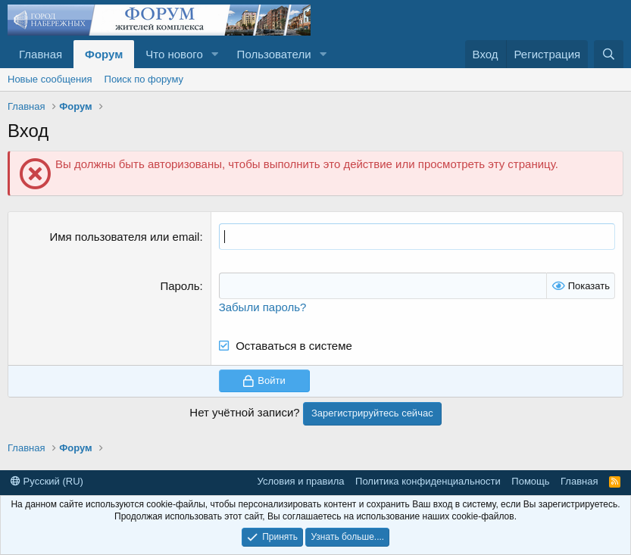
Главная (40, 54)
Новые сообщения (50, 79)
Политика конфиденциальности (428, 481)
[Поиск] (608, 54)
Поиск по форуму (144, 79)
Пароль (179, 285)
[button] (215, 54)
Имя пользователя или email (124, 236)
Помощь (530, 481)
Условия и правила (301, 481)
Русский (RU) (47, 481)
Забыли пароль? (263, 307)
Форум (104, 54)
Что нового (173, 54)
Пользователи (274, 54)
